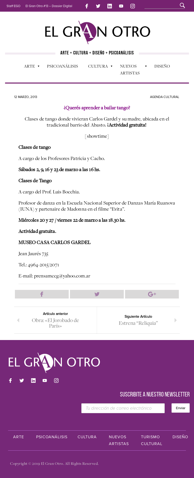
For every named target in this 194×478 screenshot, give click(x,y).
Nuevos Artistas (131, 69)
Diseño (162, 66)
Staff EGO (13, 6)
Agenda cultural (164, 97)
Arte (29, 67)
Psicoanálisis (62, 66)
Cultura (97, 67)
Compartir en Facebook (42, 294)
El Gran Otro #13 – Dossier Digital (49, 6)
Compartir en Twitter (97, 294)
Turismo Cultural (151, 440)
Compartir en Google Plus (152, 294)
